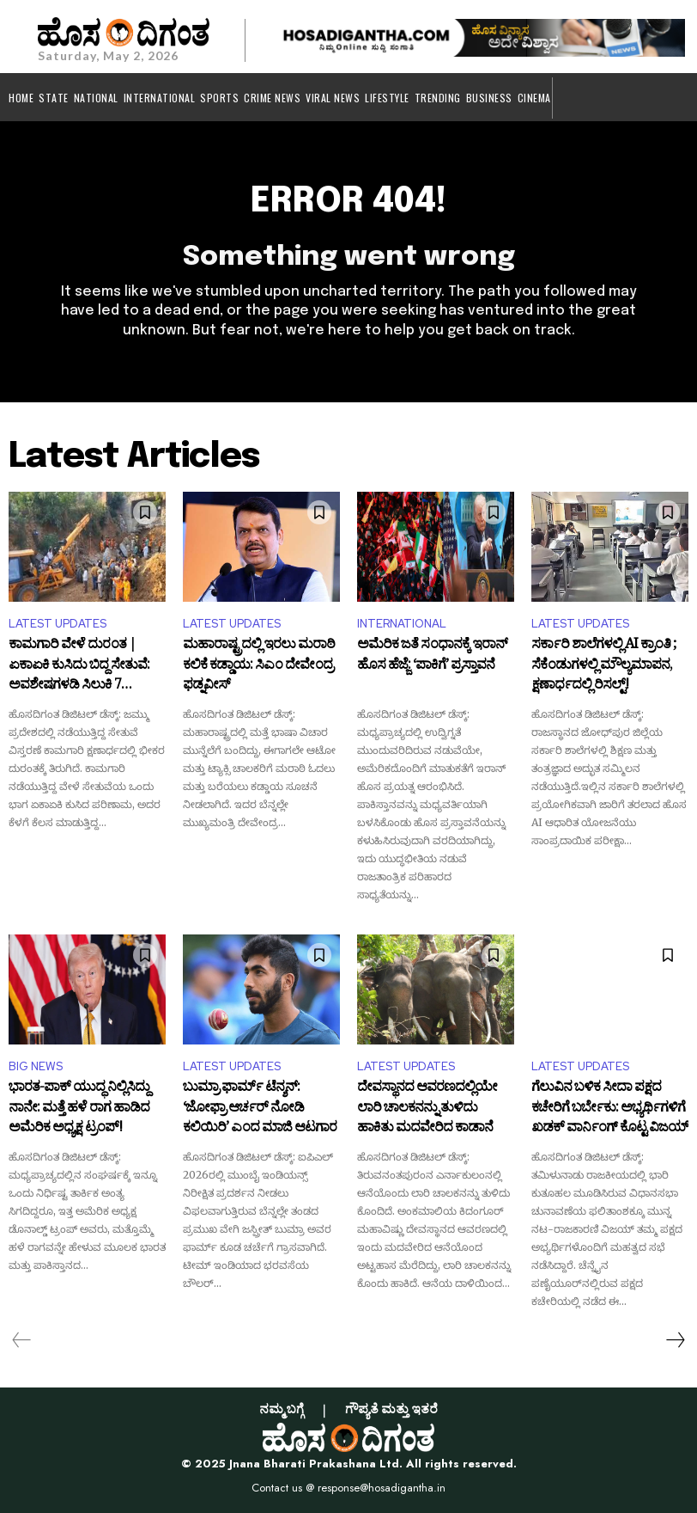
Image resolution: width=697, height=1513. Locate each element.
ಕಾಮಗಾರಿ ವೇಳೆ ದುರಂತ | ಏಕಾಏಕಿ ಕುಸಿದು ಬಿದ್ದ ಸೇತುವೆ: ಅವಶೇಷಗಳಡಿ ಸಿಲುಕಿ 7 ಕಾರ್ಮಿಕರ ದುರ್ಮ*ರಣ (79, 666)
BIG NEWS (36, 1066)
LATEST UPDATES (57, 623)
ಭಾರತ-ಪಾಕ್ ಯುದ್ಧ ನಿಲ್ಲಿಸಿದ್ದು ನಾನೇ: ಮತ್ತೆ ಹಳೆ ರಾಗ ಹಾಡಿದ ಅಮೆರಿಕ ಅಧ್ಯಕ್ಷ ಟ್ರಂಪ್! (79, 1109)
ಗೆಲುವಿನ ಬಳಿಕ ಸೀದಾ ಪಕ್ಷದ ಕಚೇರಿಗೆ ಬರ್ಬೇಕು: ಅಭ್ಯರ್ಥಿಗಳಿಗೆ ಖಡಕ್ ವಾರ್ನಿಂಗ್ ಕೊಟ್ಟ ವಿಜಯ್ (609, 1109)
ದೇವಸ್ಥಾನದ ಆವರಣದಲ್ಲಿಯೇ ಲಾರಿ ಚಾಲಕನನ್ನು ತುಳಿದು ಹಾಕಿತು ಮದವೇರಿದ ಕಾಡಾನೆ (427, 1109)
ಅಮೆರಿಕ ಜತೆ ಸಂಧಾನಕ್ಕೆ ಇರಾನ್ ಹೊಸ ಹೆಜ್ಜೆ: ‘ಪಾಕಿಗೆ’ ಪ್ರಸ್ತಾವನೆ (432, 657)
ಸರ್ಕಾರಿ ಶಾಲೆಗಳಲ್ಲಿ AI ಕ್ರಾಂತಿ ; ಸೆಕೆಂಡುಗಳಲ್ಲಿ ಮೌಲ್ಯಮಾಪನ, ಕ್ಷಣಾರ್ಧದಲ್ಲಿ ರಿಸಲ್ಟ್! (603, 666)
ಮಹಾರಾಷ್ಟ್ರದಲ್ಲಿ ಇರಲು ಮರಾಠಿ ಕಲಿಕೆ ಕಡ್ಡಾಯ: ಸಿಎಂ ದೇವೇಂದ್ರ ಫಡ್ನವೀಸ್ (259, 666)
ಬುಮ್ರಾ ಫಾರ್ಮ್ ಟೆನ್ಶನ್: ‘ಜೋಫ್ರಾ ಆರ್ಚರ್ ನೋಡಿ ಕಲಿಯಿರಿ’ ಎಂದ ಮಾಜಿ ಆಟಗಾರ (259, 1109)
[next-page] (674, 1340)
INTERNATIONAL (401, 623)
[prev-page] (22, 1340)
